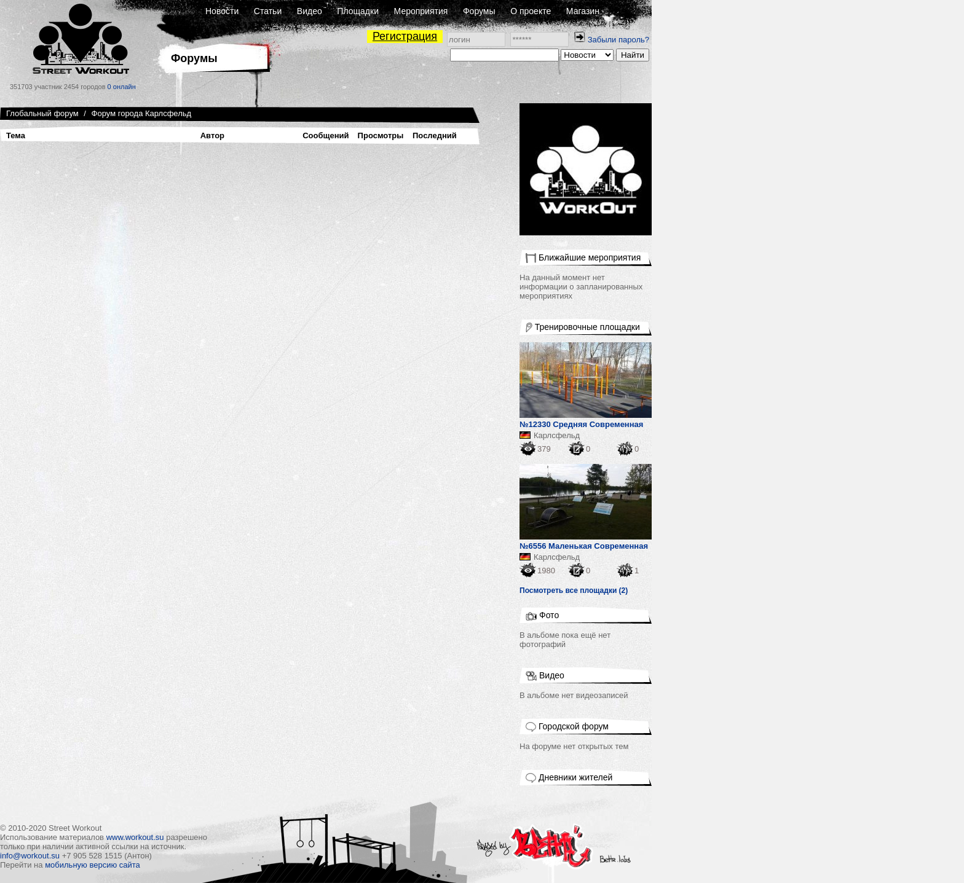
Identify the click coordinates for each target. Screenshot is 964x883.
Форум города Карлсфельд (142, 113)
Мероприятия (421, 11)
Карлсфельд (557, 435)
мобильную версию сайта (92, 864)
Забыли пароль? (618, 39)
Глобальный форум (42, 113)
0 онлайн (122, 86)
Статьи (268, 11)
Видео (309, 11)
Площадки (358, 11)
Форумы (479, 11)
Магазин (582, 11)
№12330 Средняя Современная (581, 424)
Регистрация (405, 36)
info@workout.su (30, 855)
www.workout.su (135, 837)
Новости (222, 11)
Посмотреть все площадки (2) (574, 590)
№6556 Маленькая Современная (584, 546)
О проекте (530, 11)
